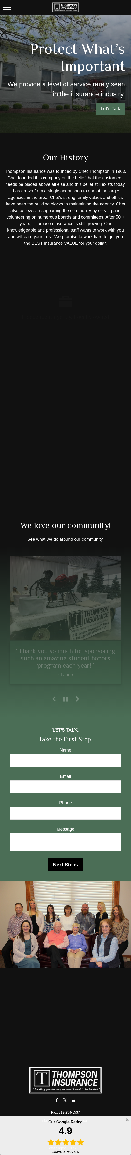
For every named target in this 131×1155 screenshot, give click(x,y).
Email (65, 776)
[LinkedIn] (73, 1100)
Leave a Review (65, 1136)
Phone (65, 802)
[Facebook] (56, 1100)
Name (65, 750)
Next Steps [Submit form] (65, 864)
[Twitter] (65, 1100)
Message (65, 829)
